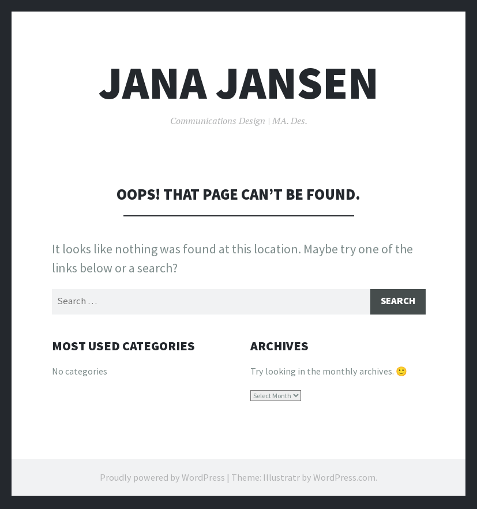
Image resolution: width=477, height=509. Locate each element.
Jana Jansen (239, 83)
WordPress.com (344, 478)
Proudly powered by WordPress (162, 478)
